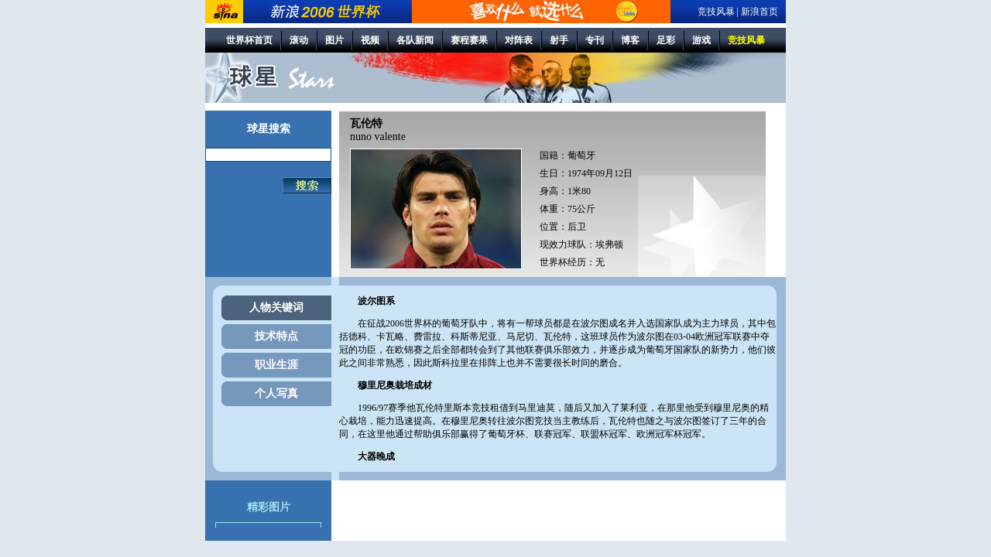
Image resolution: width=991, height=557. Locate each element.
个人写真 (276, 393)
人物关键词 (276, 307)
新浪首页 (759, 11)
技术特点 (276, 336)
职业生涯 (276, 365)
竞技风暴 (716, 11)
